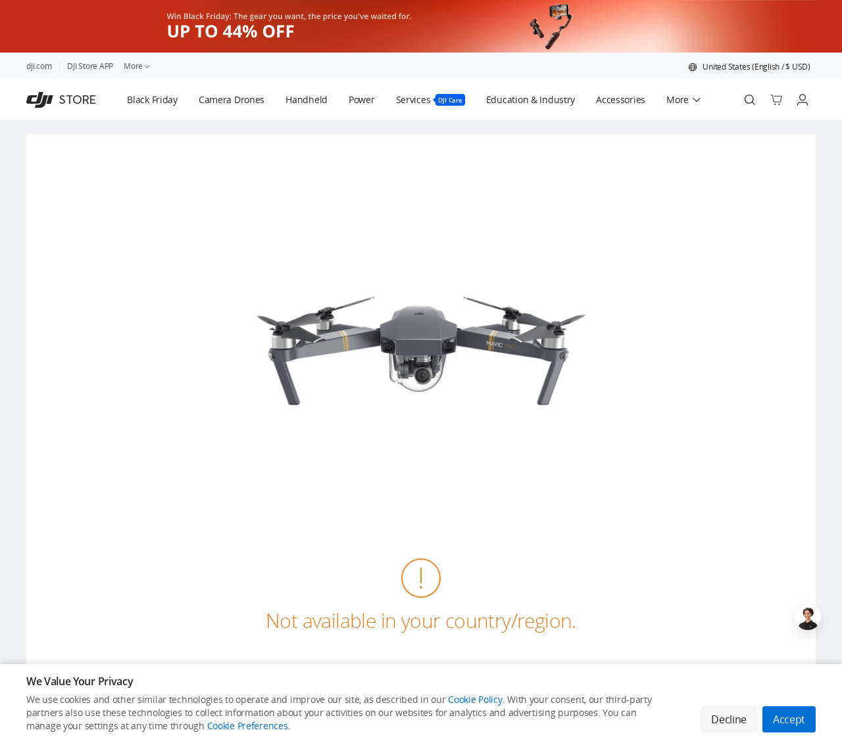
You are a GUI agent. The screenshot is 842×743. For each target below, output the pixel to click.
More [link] (137, 66)
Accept (789, 719)
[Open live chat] (808, 617)
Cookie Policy (475, 699)
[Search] (750, 100)
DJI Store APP (90, 66)
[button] (749, 67)
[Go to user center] (802, 100)
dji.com (38, 66)
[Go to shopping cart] (776, 100)
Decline (729, 719)
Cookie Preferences (247, 725)
